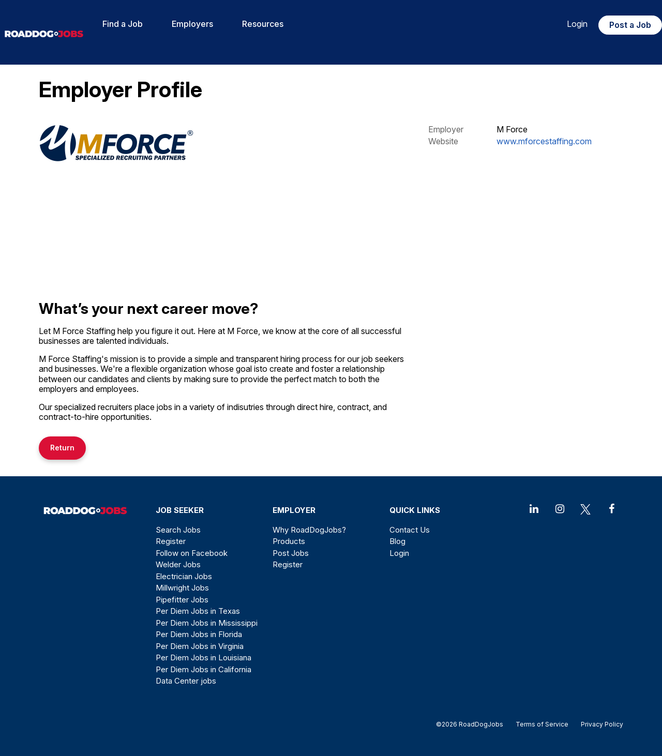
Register (171, 541)
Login (577, 23)
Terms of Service (542, 724)
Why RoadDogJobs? (309, 530)
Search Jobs (178, 530)
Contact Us (409, 530)
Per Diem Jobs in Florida (199, 634)
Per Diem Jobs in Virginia (200, 646)
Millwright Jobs (182, 588)
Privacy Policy (599, 724)
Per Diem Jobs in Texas (198, 611)
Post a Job (630, 25)
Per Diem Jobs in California (203, 669)
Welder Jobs (178, 564)
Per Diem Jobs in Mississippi (207, 623)
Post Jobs (291, 553)
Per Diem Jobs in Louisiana (203, 657)
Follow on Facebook (192, 553)
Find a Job (122, 24)
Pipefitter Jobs (182, 599)
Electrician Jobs (184, 576)
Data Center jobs (186, 681)
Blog (397, 541)
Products (289, 541)
